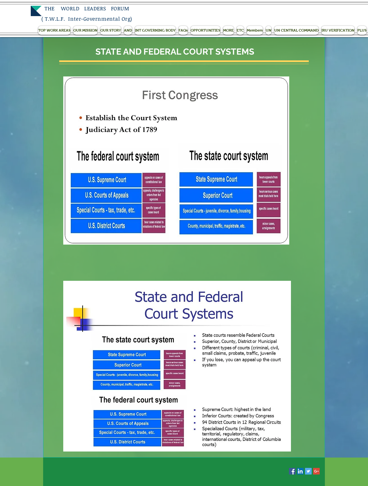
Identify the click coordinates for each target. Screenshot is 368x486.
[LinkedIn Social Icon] (300, 471)
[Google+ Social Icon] (316, 471)
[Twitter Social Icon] (308, 471)
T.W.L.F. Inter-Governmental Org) (88, 18)
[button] (54, 30)
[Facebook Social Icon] (292, 471)
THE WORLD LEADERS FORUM (85, 8)
